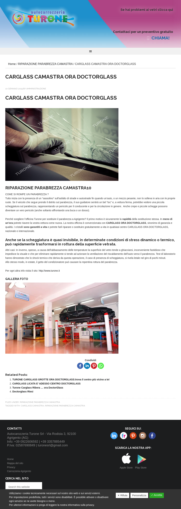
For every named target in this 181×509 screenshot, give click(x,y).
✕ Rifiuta (122, 495)
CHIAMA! (160, 38)
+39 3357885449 (53, 441)
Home (10, 459)
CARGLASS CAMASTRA (32, 405)
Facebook (152, 435)
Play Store (141, 467)
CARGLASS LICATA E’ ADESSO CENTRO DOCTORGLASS (46, 383)
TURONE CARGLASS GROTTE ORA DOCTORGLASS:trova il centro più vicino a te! (61, 379)
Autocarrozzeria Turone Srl (44, 17)
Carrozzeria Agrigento (19, 471)
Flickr (114, 435)
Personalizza (139, 495)
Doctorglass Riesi (22, 391)
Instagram (133, 435)
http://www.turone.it (49, 270)
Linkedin (142, 435)
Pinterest (123, 435)
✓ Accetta (156, 495)
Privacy (11, 467)
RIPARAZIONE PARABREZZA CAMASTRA (40, 402)
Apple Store (126, 467)
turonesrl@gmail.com (53, 445)
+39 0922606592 (26, 441)
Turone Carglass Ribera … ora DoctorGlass (37, 387)
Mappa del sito (15, 463)
